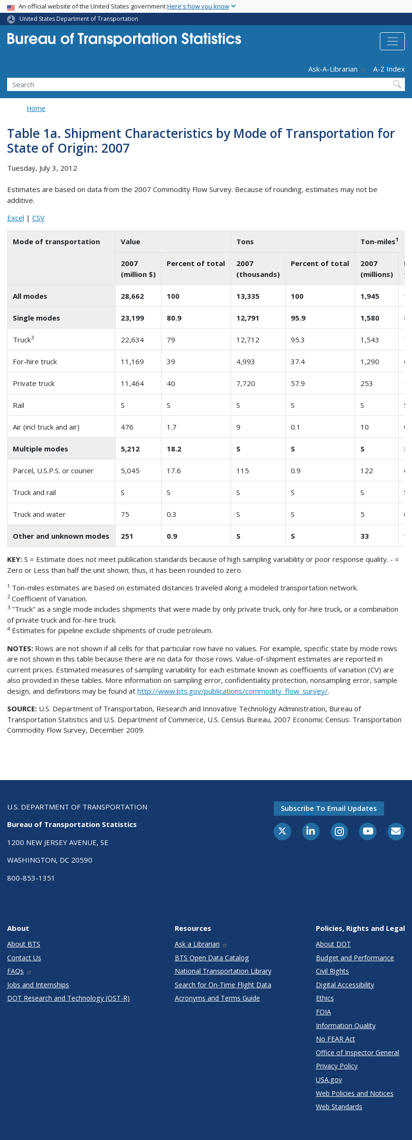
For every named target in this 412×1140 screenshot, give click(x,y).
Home (36, 108)
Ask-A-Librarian (337, 69)
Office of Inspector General (357, 1052)
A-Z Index (389, 69)
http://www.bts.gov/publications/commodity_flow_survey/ (232, 691)
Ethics (325, 997)
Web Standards (339, 1106)
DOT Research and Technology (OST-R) (68, 997)
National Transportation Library (223, 970)
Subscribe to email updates (329, 808)
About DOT (333, 943)
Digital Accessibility (345, 984)
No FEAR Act (335, 1038)
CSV (38, 217)
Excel (15, 217)
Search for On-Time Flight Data (223, 984)
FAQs (19, 970)
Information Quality (346, 1025)
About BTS (23, 943)
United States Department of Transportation (78, 19)
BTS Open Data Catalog (212, 957)
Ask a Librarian (201, 943)
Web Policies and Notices (355, 1093)
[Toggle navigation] (392, 41)
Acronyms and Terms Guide (217, 997)
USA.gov (329, 1079)
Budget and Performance (355, 957)
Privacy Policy (337, 1065)
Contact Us (24, 957)
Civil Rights (332, 970)
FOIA (323, 1011)
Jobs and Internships (38, 984)
